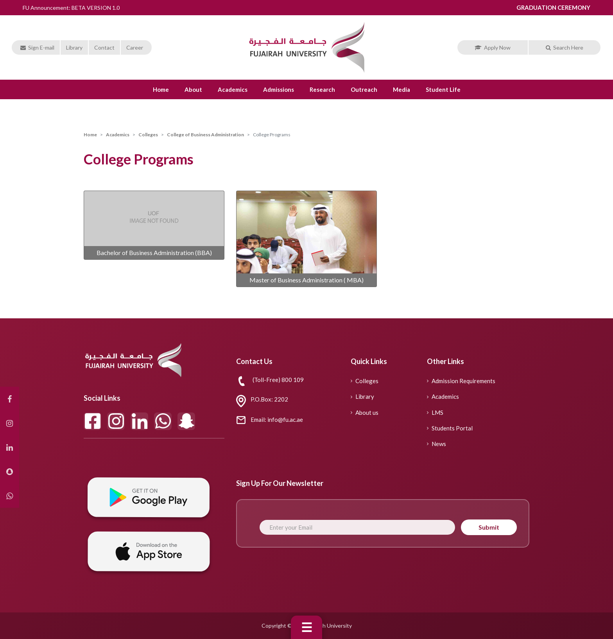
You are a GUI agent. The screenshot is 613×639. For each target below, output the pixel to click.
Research (322, 89)
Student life (443, 89)
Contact (104, 47)
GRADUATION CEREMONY (553, 7)
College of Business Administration (205, 134)
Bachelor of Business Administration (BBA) (154, 252)
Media (401, 89)
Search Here (564, 47)
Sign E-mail (37, 47)
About (193, 89)
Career (134, 47)
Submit (489, 527)
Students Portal (450, 428)
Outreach (364, 89)
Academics (232, 89)
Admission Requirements (461, 380)
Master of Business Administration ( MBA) (306, 280)
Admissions (278, 89)
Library (74, 47)
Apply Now (493, 47)
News (436, 443)
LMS (435, 412)
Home (161, 89)
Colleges (148, 134)
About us (364, 412)
